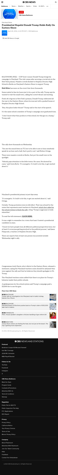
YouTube (4, 365)
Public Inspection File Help (10, 408)
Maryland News (7, 22)
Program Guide (6, 385)
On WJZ (42, 6)
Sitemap (4, 397)
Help (3, 451)
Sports (28, 6)
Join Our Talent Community (10, 448)
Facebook (5, 368)
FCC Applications (7, 411)
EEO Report (5, 414)
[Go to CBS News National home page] (29, 2)
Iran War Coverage (7, 350)
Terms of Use (6, 431)
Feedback (5, 454)
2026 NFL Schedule (8, 353)
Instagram (5, 370)
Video (35, 6)
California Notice (7, 425)
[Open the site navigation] (10, 2)
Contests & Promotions (9, 388)
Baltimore (4, 6)
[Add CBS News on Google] (11, 38)
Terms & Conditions (8, 394)
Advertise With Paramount (10, 445)
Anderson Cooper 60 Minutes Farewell (14, 347)
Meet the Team (6, 382)
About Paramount (7, 442)
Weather (21, 6)
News (14, 6)
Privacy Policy (6, 422)
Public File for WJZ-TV (9, 405)
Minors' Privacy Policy (8, 434)
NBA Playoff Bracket (8, 356)
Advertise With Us (7, 391)
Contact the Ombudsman (10, 457)
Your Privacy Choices (8, 428)
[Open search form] (56, 2)
